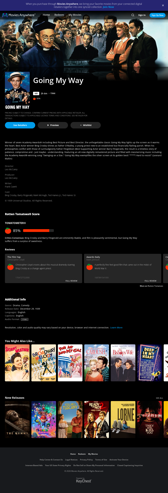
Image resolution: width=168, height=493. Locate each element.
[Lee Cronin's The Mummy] (17, 419)
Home (46, 14)
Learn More (116, 327)
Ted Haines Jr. (54, 195)
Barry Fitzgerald (25, 195)
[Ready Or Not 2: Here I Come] (96, 419)
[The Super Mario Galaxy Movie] (43, 419)
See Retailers (20, 125)
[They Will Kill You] (149, 419)
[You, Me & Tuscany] (70, 419)
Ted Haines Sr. (69, 195)
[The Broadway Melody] (43, 362)
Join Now (108, 7)
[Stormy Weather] (17, 362)
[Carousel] (96, 362)
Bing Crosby (10, 195)
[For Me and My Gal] (70, 362)
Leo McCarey (11, 169)
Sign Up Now (157, 15)
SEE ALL (159, 398)
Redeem (59, 14)
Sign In (142, 15)
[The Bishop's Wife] (123, 362)
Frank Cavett (11, 186)
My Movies (75, 14)
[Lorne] (123, 419)
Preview (53, 125)
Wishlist (86, 125)
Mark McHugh (40, 195)
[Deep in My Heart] (149, 362)
